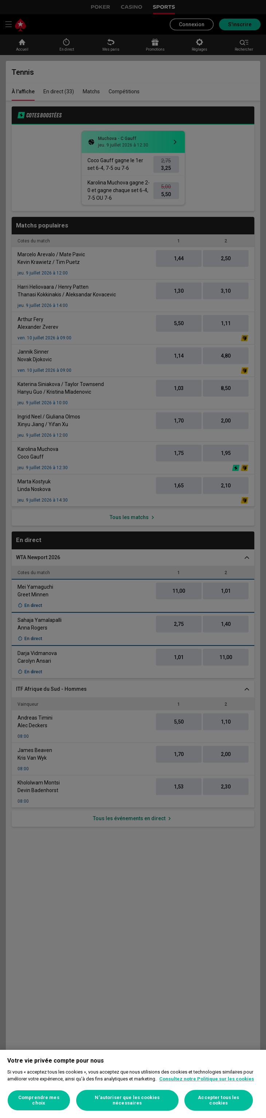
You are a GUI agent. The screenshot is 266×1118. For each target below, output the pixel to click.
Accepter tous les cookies (218, 1100)
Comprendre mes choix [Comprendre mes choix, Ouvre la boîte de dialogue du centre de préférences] (38, 1100)
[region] (133, 1084)
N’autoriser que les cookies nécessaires (127, 1100)
